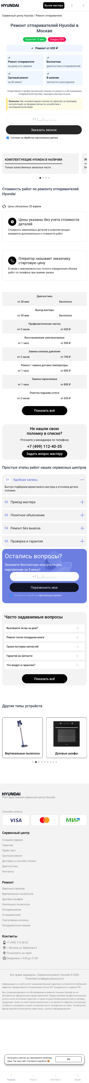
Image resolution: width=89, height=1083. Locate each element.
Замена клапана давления (44, 351)
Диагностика (10, 866)
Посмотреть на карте (19, 953)
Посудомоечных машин (16, 925)
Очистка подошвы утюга (44, 392)
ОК (68, 1059)
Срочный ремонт (12, 855)
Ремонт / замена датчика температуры (44, 365)
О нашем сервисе (12, 839)
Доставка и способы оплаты (19, 861)
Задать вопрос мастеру (44, 454)
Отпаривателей (11, 914)
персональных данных (46, 138)
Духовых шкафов (12, 899)
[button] (40, 178)
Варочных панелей (13, 888)
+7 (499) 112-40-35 (44, 446)
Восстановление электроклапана (45, 337)
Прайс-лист (9, 850)
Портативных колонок (15, 920)
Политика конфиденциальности (44, 978)
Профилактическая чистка (44, 323)
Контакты (8, 871)
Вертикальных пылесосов (17, 893)
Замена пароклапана (44, 379)
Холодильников (11, 909)
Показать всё (44, 410)
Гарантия (7, 845)
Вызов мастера (54, 5)
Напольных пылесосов (16, 904)
